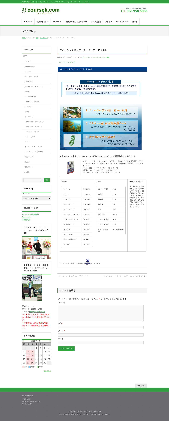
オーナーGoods (30, 66)
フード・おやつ (30, 137)
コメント (61, 303)
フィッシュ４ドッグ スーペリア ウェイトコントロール (125, 276)
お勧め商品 (28, 81)
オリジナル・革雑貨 (31, 76)
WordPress (72, 414)
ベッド (27, 142)
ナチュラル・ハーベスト (34, 126)
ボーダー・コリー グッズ (33, 147)
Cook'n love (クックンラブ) (34, 121)
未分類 (26, 172)
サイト (61, 342)
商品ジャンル (29, 157)
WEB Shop (26, 194)
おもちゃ (28, 71)
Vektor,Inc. (97, 414)
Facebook (26, 217)
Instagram (26, 220)
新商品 (27, 162)
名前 (60, 326)
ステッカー (28, 106)
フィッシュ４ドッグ (99, 57)
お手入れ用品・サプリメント (34, 86)
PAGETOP (141, 385)
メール (61, 334)
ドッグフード (44, 37)
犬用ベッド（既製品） (33, 101)
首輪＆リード (29, 167)
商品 (37, 37)
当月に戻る (47, 371)
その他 (27, 112)
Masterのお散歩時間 (30, 214)
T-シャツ (27, 61)
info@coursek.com (37, 312)
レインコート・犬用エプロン (34, 152)
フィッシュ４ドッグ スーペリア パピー (73, 276)
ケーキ (27, 91)
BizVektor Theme (84, 414)
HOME (24, 37)
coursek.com (81, 411)
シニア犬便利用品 (30, 96)
